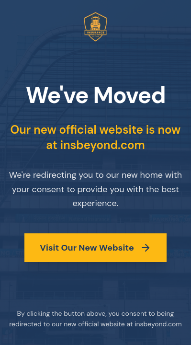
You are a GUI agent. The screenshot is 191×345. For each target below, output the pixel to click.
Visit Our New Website (95, 247)
